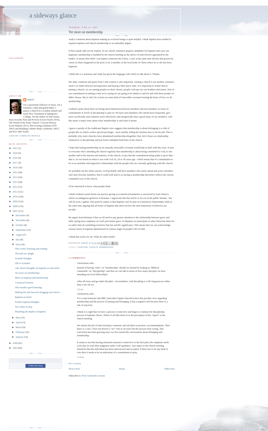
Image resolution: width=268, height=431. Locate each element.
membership (106, 247)
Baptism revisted (23, 297)
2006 (15, 343)
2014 (15, 177)
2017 (15, 162)
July (18, 239)
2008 (15, 206)
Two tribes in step (23, 306)
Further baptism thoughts (27, 301)
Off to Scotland (22, 263)
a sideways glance (52, 15)
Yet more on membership (27, 272)
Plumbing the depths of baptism (30, 311)
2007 (15, 211)
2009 (15, 201)
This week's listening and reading (31, 248)
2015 (15, 172)
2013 (15, 182)
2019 (15, 157)
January (20, 336)
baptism (83, 247)
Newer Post (74, 368)
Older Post (169, 368)
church (93, 247)
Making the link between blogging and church (37, 292)
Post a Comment (74, 363)
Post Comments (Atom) (93, 375)
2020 (15, 153)
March (19, 327)
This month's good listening (28, 287)
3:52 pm (80, 289)
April (18, 322)
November (21, 220)
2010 (15, 196)
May (18, 317)
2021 (15, 148)
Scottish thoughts (23, 258)
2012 (15, 186)
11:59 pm (80, 357)
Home (122, 368)
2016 (15, 167)
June (18, 244)
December (21, 215)
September (21, 229)
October (20, 225)
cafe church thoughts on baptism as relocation (37, 268)
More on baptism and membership (31, 277)
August (19, 234)
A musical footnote (24, 282)
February (20, 332)
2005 (15, 347)
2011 (15, 191)
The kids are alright (24, 253)
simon (30, 100)
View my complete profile (24, 136)
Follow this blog (35, 366)
